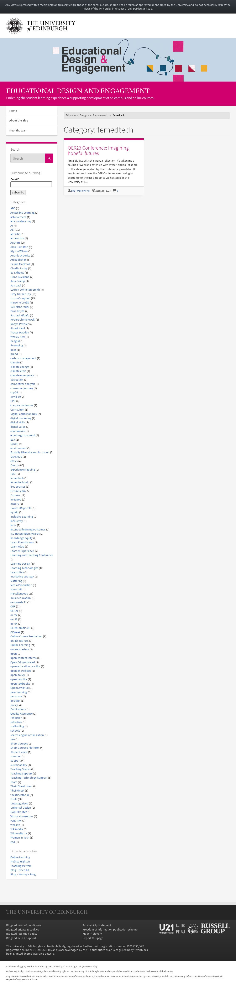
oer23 (13, 619)
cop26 (14, 392)
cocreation (16, 380)
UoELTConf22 (18, 812)
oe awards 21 (18, 602)
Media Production (21, 585)
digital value (18, 427)
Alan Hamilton (19, 247)
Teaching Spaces (20, 769)
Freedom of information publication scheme (110, 929)
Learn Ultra (17, 546)
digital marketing (20, 418)
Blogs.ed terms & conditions (23, 925)
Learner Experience (22, 551)
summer (15, 756)
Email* (31, 182)
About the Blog (18, 120)
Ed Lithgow (17, 272)
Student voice (18, 752)
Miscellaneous (19, 593)
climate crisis (18, 371)
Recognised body (123, 950)
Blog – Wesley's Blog (23, 874)
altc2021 (15, 234)
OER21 (14, 611)
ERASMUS (16, 456)
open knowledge (20, 671)
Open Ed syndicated (22, 662)
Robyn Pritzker (19, 324)
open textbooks (20, 683)
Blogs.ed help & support (21, 938)
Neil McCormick (19, 307)
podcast (15, 701)
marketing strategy (22, 576)
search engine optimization (27, 735)
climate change (19, 367)
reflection (16, 718)
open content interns (23, 658)
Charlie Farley (18, 268)
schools (15, 730)
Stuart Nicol (17, 328)
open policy (17, 675)
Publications (18, 709)
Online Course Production (26, 636)
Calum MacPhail (20, 264)
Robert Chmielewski (22, 319)
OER (12, 606)
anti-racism (17, 238)
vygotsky (16, 820)
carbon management (23, 358)
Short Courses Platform (25, 748)
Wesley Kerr (17, 337)
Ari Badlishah (18, 259)
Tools (13, 799)
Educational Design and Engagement (78, 91)
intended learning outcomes (28, 529)
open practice (18, 679)
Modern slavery (92, 933)
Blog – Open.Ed (19, 870)
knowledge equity (21, 538)
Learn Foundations (22, 542)
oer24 (13, 624)
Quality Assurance (21, 713)
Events (14, 465)
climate (15, 362)
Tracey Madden (19, 332)
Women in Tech (19, 837)
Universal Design (20, 807)
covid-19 (15, 397)
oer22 (13, 615)
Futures (15, 495)
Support (15, 760)
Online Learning (20, 645)
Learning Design (20, 563)
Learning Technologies (24, 568)
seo (12, 739)
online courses (19, 641)
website (15, 825)
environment (18, 448)
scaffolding (17, 726)
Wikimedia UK (18, 833)
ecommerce (17, 431)
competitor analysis (22, 384)
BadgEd (15, 341)
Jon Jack (15, 285)
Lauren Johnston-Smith (25, 289)
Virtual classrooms (21, 816)
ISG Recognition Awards (25, 533)
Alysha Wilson (19, 251)
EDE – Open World (80, 190)
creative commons (21, 405)
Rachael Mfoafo (19, 315)
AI (11, 225)
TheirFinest (17, 790)
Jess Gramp (17, 281)
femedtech (17, 478)
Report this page (93, 938)
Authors (15, 242)
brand (14, 354)
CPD (13, 401)
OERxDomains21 (20, 628)
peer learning (18, 692)
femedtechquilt (20, 482)
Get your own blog (87, 966)
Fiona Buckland (20, 277)
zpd (12, 842)
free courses (17, 486)
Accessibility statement (97, 925)
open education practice (25, 666)
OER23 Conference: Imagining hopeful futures (98, 150)
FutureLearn (18, 491)
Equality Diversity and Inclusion (29, 452)
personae (16, 696)
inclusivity (16, 521)
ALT (12, 230)
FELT (13, 474)
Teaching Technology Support (28, 777)
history (14, 504)
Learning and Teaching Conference (31, 555)
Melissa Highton (20, 861)
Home (13, 111)
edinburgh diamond (22, 435)
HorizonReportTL (21, 508)
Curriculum (17, 409)
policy (14, 705)
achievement (18, 217)
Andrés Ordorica (20, 255)
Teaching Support (21, 773)
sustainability (18, 765)
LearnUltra (17, 572)
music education (20, 598)
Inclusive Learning (21, 516)
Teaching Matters (20, 866)
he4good (15, 499)
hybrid (14, 512)
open (13, 653)
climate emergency (22, 375)
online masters (19, 649)
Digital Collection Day (23, 414)
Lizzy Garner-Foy (20, 294)
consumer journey (21, 388)
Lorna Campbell (20, 298)
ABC (12, 208)
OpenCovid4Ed (19, 688)
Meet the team (18, 130)
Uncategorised (19, 803)
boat (13, 350)
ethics (14, 461)
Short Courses (19, 743)
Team (13, 782)
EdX (12, 439)
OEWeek (15, 632)
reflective (16, 722)
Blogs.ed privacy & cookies (22, 929)
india (13, 525)
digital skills (17, 422)
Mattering (16, 581)
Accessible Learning (22, 212)
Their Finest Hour (21, 786)
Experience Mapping (22, 469)
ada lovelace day (20, 221)
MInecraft (16, 589)
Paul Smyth (17, 311)
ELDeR (14, 444)
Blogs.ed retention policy (21, 933)
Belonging (16, 345)
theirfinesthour (19, 795)
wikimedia (16, 829)
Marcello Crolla (19, 302)
